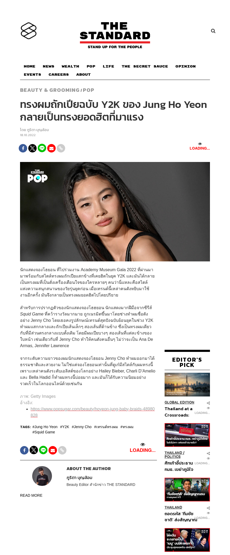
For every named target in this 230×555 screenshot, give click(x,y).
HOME (29, 66)
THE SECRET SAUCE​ (145, 66)
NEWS (48, 66)
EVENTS (32, 74)
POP (91, 66)
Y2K (65, 427)
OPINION (185, 66)
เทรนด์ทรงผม (107, 427)
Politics (173, 457)
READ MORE (31, 495)
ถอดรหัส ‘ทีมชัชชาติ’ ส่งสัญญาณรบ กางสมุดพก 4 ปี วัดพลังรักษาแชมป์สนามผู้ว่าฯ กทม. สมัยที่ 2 (181, 517)
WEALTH (70, 66)
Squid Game (45, 432)
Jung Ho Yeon (46, 427)
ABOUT (83, 74)
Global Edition (179, 402)
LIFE (108, 66)
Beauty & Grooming (50, 90)
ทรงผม (128, 427)
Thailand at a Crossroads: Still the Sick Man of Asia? (179, 412)
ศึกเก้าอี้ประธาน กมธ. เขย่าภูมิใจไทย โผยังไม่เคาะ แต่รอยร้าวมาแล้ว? (179, 466)
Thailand (173, 453)
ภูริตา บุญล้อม (38, 130)
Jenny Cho (83, 427)
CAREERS (59, 74)
